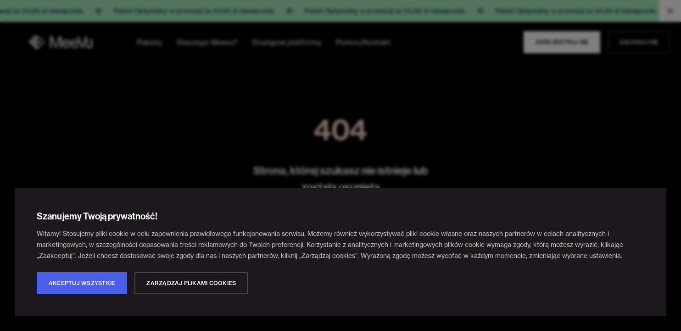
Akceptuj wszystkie (82, 283)
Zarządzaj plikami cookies (191, 283)
